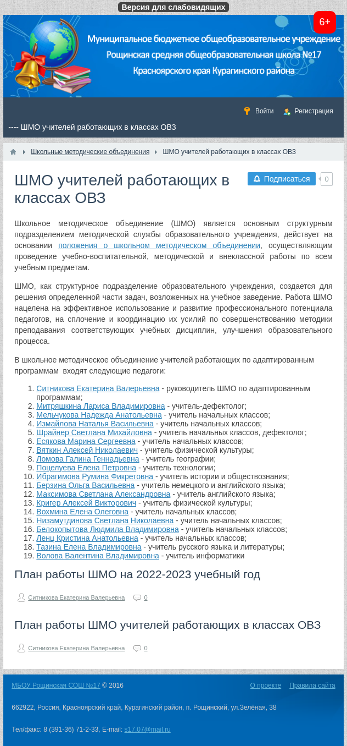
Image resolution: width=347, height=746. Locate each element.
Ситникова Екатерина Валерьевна (97, 388)
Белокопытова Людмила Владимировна (107, 529)
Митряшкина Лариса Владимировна (100, 406)
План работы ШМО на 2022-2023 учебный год (137, 574)
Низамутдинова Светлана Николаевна (105, 520)
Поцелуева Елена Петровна (86, 467)
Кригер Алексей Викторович (86, 502)
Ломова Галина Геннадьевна (87, 458)
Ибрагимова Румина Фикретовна (95, 476)
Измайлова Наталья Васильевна (95, 423)
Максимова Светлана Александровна (103, 494)
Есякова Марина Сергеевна (85, 441)
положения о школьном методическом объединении (159, 245)
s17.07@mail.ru (148, 729)
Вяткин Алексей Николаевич (87, 450)
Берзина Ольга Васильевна (85, 485)
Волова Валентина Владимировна (97, 555)
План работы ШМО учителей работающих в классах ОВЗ (167, 624)
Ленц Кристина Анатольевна (87, 538)
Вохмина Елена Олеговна (82, 511)
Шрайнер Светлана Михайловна (94, 432)
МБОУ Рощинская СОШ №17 (56, 685)
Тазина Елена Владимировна (88, 546)
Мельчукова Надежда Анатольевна (98, 414)
